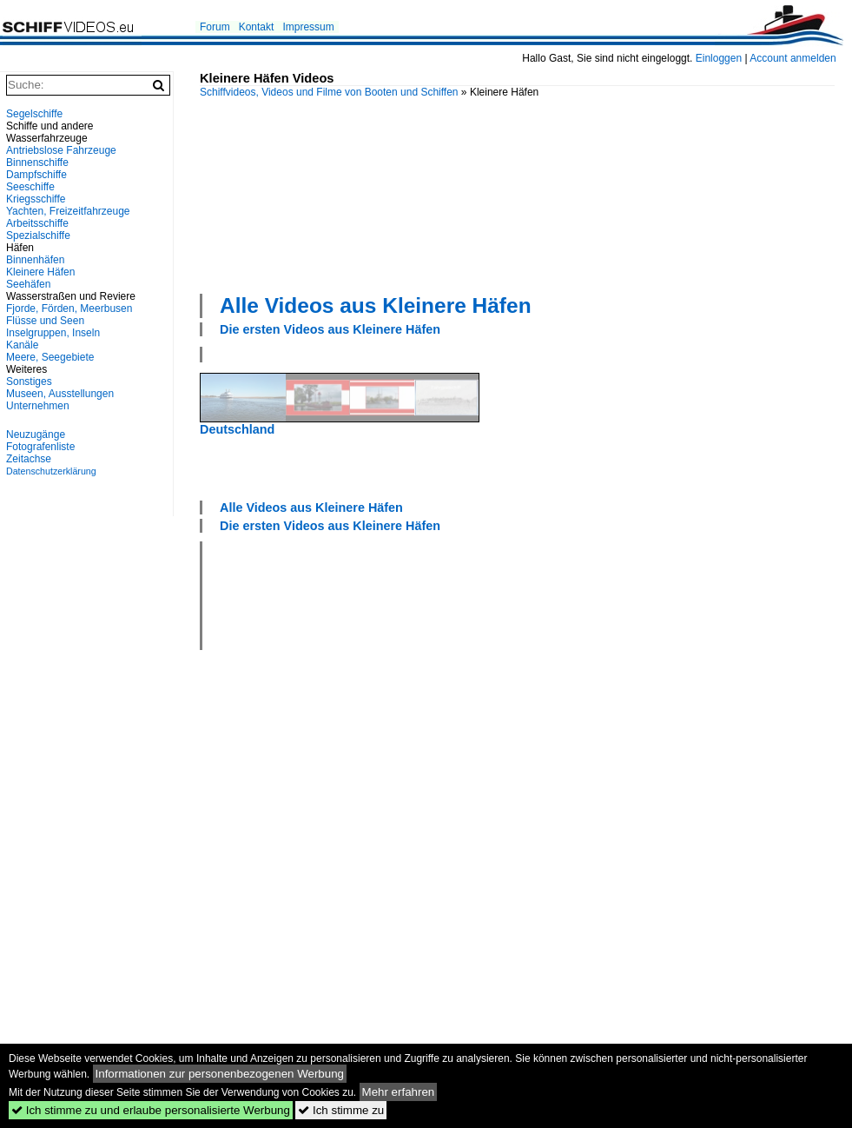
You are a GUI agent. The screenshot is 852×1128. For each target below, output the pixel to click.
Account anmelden (792, 58)
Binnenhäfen (35, 260)
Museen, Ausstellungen (60, 394)
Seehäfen (28, 284)
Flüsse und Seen (45, 321)
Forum (215, 27)
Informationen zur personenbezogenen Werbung (220, 1073)
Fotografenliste (40, 447)
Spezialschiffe (38, 235)
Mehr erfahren (398, 1091)
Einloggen (719, 58)
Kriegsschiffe (35, 199)
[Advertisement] (292, 194)
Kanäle (22, 345)
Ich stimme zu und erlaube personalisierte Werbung (150, 1110)
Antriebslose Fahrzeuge (61, 150)
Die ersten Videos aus (330, 329)
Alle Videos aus (376, 305)
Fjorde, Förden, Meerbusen (69, 308)
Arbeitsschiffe (37, 223)
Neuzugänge (35, 434)
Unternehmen (37, 406)
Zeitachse (28, 459)
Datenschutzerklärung (51, 471)
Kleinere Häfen (40, 272)
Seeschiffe (30, 187)
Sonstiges (29, 381)
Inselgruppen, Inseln (53, 333)
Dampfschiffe (36, 175)
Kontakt (256, 27)
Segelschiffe (34, 114)
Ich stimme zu (341, 1110)
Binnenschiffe (37, 162)
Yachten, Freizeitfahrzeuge (68, 211)
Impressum (308, 27)
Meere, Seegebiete (50, 357)
